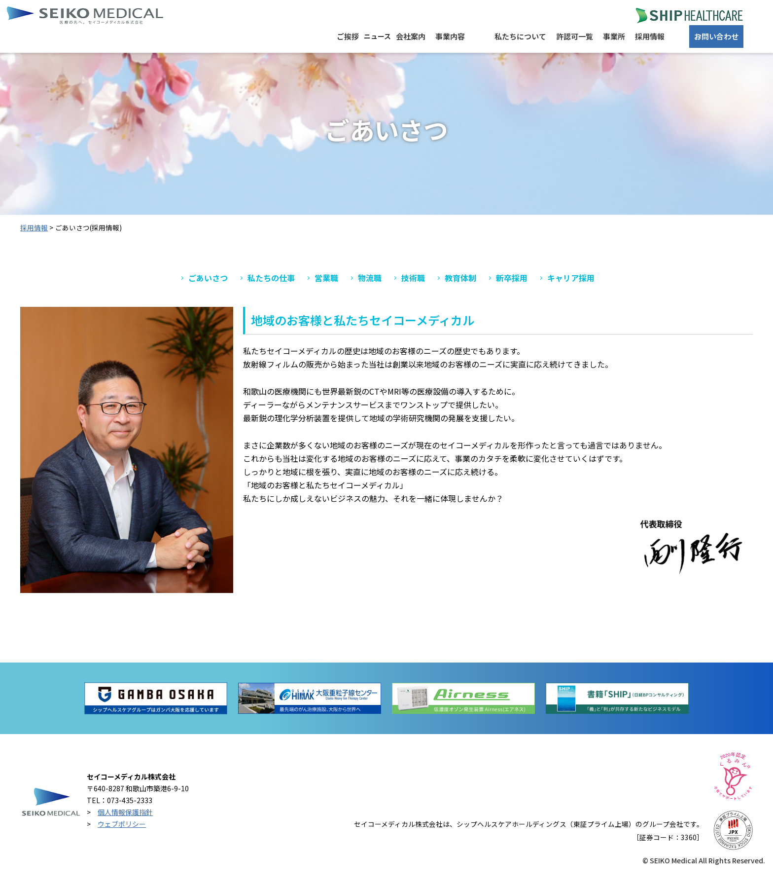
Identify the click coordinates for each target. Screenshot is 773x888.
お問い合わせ (713, 59)
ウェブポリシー (122, 835)
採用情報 (637, 59)
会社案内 (343, 59)
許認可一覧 (532, 59)
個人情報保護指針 (125, 824)
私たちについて (463, 59)
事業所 (586, 59)
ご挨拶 (239, 59)
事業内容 (398, 59)
